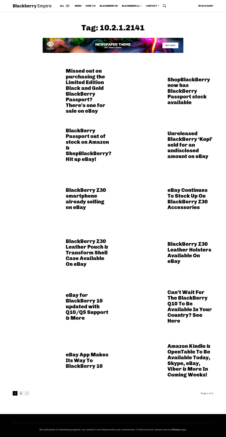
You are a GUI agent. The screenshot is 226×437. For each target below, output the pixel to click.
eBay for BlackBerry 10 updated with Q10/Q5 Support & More (87, 306)
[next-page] (27, 393)
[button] (164, 5)
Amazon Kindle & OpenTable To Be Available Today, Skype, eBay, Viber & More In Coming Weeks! (188, 360)
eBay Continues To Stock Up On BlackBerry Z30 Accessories (187, 198)
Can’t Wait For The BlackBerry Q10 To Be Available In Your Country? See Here (189, 306)
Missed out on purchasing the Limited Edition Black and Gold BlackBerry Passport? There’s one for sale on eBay (85, 91)
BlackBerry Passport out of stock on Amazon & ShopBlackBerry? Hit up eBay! (88, 144)
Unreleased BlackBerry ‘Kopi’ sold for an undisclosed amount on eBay (189, 144)
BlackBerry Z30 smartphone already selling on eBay (86, 198)
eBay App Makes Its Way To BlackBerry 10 (87, 360)
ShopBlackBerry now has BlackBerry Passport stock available (188, 90)
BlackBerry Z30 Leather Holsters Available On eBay (189, 252)
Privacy (176, 429)
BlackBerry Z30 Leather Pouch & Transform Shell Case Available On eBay (87, 252)
